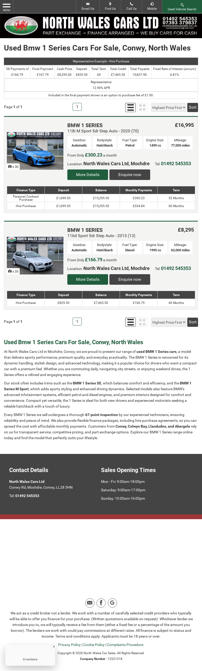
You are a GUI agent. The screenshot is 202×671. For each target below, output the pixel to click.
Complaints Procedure (125, 645)
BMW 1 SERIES (85, 125)
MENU (7, 7)
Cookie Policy (94, 645)
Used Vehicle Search (182, 6)
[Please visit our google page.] (112, 603)
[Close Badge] (54, 646)
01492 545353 (176, 163)
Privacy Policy (69, 645)
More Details (87, 174)
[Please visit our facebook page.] (101, 603)
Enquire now (129, 174)
